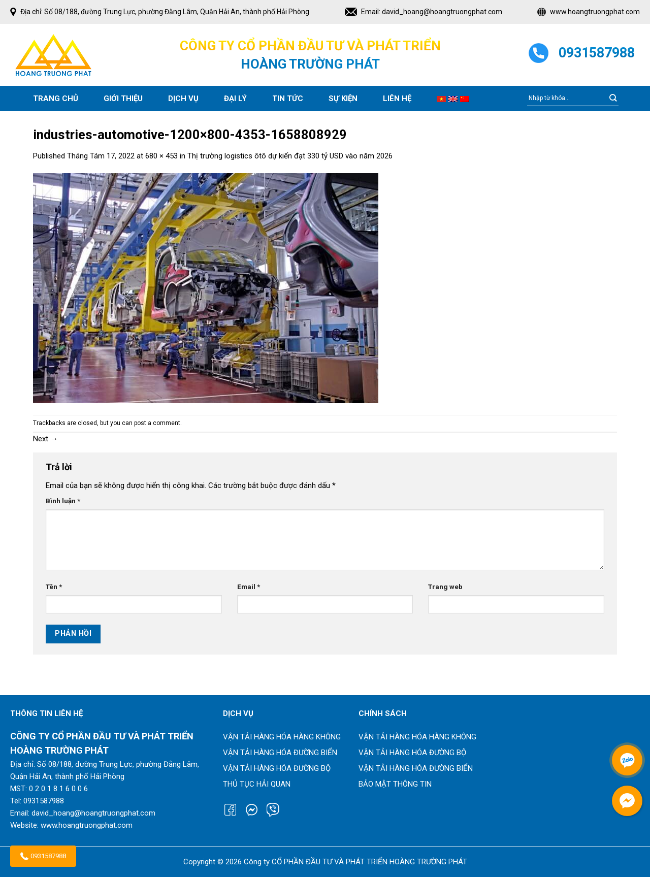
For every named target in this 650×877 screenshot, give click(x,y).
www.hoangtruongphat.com (595, 12)
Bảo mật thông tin (395, 784)
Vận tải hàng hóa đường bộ (277, 768)
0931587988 (43, 856)
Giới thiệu (123, 98)
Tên (54, 586)
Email (248, 586)
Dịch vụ (183, 98)
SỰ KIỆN (343, 98)
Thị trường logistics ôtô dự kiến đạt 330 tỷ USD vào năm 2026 (290, 155)
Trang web (445, 586)
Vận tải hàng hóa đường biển (280, 752)
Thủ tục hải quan (256, 784)
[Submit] (613, 98)
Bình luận (63, 501)
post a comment (157, 423)
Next (45, 438)
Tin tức (287, 98)
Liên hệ (397, 98)
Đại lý (235, 98)
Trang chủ (55, 98)
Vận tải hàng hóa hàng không (282, 736)
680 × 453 (161, 155)
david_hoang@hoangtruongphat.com (442, 12)
